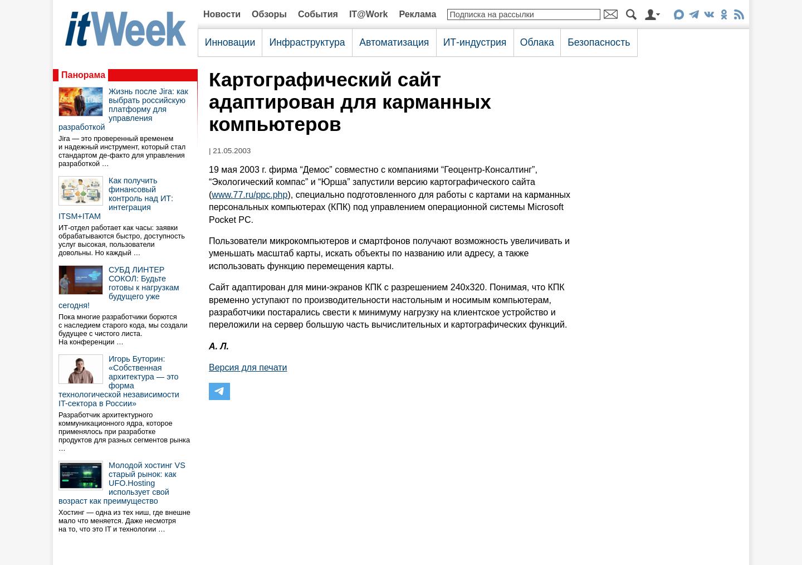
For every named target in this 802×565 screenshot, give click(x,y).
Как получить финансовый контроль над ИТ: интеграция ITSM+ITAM (115, 198)
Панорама (83, 75)
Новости (222, 14)
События (318, 14)
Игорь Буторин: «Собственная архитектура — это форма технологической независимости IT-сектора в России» (118, 381)
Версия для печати (248, 367)
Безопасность (599, 42)
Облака (537, 42)
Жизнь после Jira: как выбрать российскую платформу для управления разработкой (123, 109)
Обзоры (269, 14)
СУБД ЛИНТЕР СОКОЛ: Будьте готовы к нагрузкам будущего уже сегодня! (118, 287)
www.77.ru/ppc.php (249, 194)
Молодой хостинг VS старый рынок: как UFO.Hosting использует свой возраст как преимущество (121, 483)
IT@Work (368, 14)
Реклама (417, 14)
